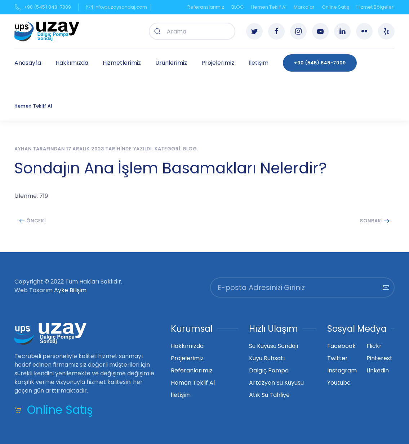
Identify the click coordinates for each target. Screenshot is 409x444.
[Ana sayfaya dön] (46, 31)
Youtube (339, 383)
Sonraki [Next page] (375, 220)
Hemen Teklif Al (268, 7)
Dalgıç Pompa (269, 370)
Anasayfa (27, 63)
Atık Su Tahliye (269, 395)
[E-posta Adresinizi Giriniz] (302, 287)
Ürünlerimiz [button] (171, 63)
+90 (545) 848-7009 (42, 7)
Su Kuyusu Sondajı (273, 346)
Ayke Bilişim (70, 290)
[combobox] (192, 31)
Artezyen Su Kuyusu (276, 383)
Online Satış (335, 7)
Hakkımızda (71, 63)
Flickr (374, 346)
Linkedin (377, 370)
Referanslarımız (205, 7)
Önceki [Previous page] (32, 220)
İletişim (258, 63)
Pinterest (379, 358)
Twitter (337, 358)
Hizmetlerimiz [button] (122, 63)
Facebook (341, 346)
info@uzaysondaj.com (116, 7)
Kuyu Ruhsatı (267, 358)
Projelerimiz (217, 63)
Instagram (342, 370)
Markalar (304, 7)
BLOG (237, 7)
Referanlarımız (192, 370)
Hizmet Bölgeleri (375, 7)
